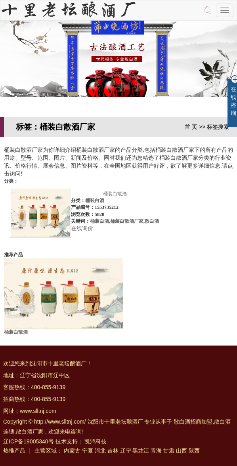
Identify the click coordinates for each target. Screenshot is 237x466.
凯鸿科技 (95, 441)
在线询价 (82, 228)
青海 (156, 450)
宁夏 (87, 450)
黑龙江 (140, 450)
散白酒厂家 (30, 431)
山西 (181, 450)
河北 (100, 450)
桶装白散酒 (115, 194)
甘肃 (168, 450)
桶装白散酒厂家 (126, 221)
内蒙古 (72, 450)
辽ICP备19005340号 (28, 441)
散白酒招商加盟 (193, 421)
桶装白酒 (94, 200)
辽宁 (125, 450)
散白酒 (152, 221)
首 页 (191, 127)
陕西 (194, 450)
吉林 (112, 450)
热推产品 (14, 450)
